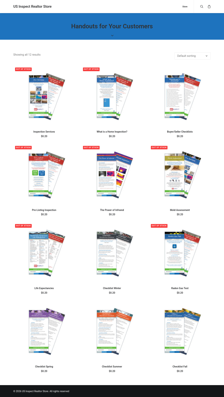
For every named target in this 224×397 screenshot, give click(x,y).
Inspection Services (44, 131)
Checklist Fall (180, 366)
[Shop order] (192, 55)
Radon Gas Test (179, 287)
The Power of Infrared (112, 209)
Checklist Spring (44, 366)
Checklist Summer (112, 366)
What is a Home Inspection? (112, 131)
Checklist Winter (112, 287)
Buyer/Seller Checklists (180, 131)
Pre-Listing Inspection (44, 209)
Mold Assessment (180, 209)
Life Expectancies (44, 287)
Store (184, 6)
